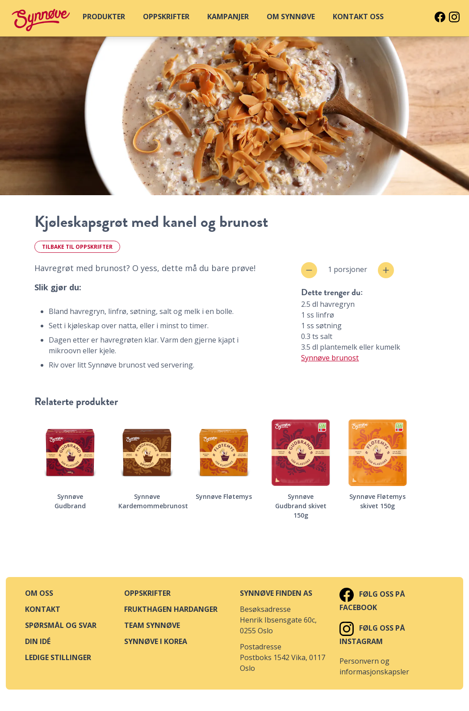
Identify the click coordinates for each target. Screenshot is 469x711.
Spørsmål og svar (60, 625)
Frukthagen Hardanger (171, 609)
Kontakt (42, 609)
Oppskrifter (147, 593)
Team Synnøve (152, 625)
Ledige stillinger (58, 657)
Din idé (37, 641)
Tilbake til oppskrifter (77, 247)
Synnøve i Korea (155, 641)
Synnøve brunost (330, 358)
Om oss (39, 593)
